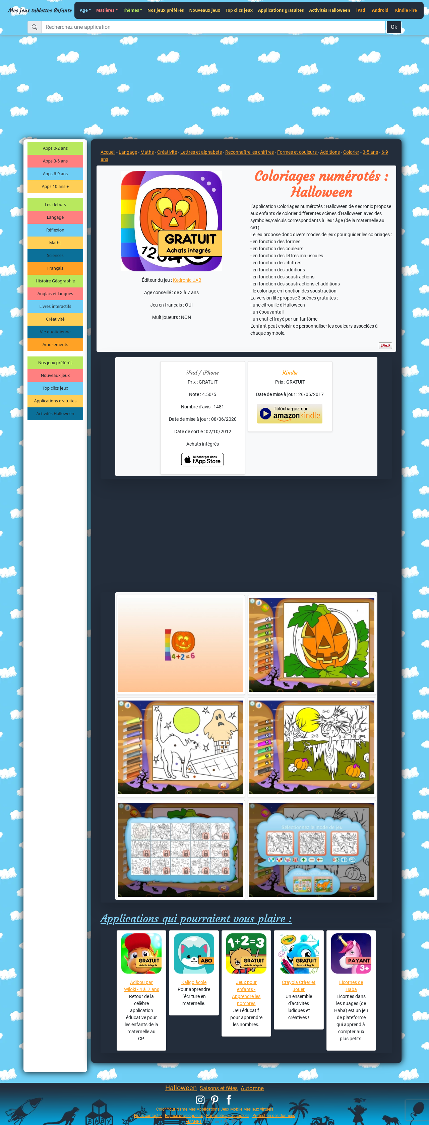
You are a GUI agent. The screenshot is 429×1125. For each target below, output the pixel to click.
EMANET (194, 1121)
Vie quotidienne (55, 332)
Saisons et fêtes (219, 1088)
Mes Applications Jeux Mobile (215, 1109)
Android (380, 10)
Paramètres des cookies (227, 1115)
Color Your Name (171, 1109)
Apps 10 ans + (55, 186)
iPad (360, 10)
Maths (55, 243)
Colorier (351, 152)
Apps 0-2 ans (55, 148)
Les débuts (55, 204)
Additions (330, 152)
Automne (252, 1088)
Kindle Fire (406, 10)
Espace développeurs (184, 1115)
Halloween (181, 1088)
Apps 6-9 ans (55, 174)
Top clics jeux (239, 10)
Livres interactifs (55, 306)
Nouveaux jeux (205, 10)
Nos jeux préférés (165, 10)
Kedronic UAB (187, 280)
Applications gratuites (281, 10)
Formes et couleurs (297, 152)
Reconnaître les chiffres (249, 152)
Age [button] (84, 10)
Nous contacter (148, 1115)
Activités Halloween (329, 10)
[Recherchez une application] (213, 27)
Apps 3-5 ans (55, 161)
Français (55, 268)
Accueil (108, 152)
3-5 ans (370, 152)
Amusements (55, 344)
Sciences (55, 255)
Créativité (55, 319)
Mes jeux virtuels (258, 1109)
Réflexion (55, 230)
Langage (55, 217)
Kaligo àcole (193, 982)
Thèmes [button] (131, 10)
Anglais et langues (55, 293)
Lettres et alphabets (201, 152)
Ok (394, 27)
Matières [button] (105, 10)
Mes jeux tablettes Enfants (40, 10)
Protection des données (273, 1115)
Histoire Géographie (55, 281)
